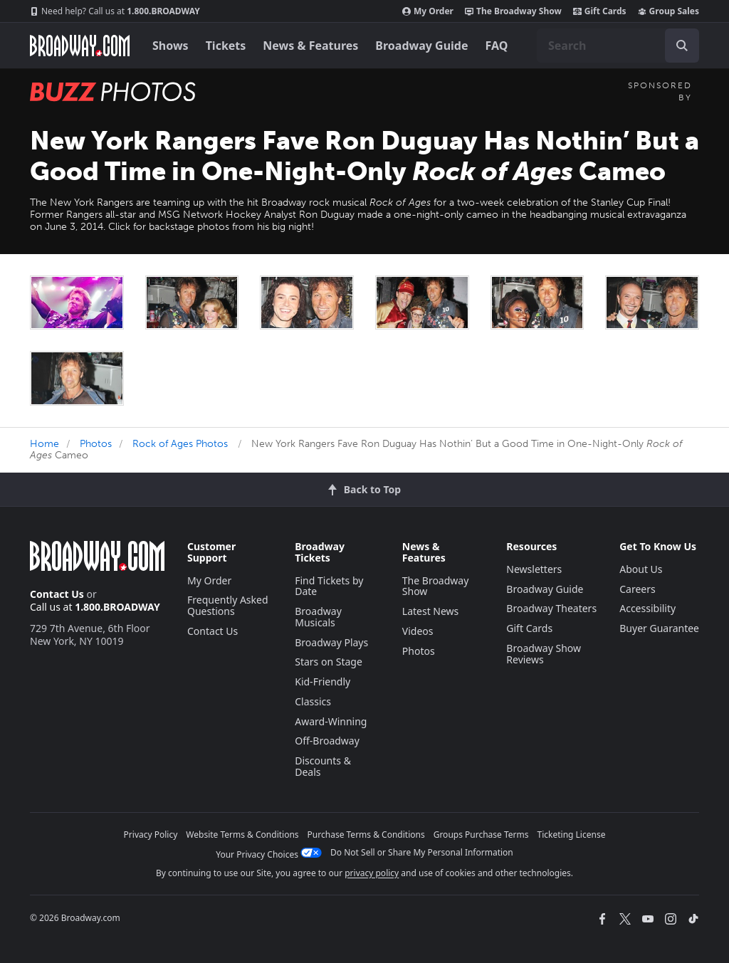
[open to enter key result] (682, 45)
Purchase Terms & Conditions (366, 834)
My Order (427, 11)
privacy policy (372, 873)
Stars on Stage (328, 661)
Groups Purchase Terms (481, 834)
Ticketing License (571, 834)
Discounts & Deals (323, 766)
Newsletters (534, 569)
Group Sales (668, 11)
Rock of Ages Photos (180, 444)
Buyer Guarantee (659, 628)
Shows (170, 45)
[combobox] (618, 45)
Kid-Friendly (322, 681)
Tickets (226, 45)
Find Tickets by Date (329, 586)
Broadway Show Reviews (543, 653)
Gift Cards (599, 11)
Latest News (430, 611)
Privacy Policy (151, 834)
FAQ (497, 45)
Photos (96, 444)
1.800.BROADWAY (115, 11)
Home (44, 444)
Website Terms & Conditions (242, 834)
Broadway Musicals (318, 616)
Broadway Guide (421, 45)
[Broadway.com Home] (80, 45)
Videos (418, 631)
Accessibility (647, 608)
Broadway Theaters (551, 608)
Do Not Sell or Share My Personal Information (421, 852)
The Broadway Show (513, 11)
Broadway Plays (331, 642)
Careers (637, 589)
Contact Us (57, 594)
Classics (313, 701)
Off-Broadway (327, 740)
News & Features (310, 45)
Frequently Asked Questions (227, 605)
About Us (640, 569)
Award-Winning (331, 721)
